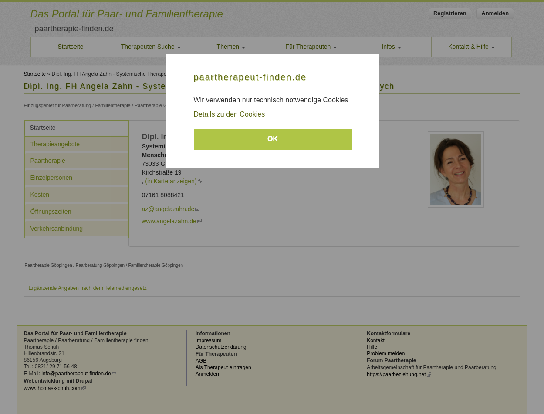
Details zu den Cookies (229, 114)
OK (272, 138)
